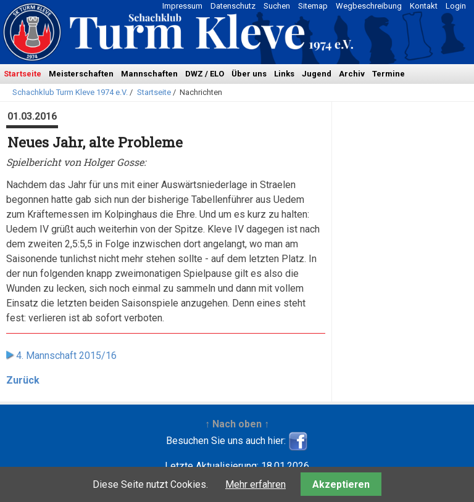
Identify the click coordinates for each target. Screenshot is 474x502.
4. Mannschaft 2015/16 (66, 355)
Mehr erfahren (255, 484)
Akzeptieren (341, 484)
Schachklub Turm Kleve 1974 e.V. (70, 92)
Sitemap (313, 5)
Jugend (316, 73)
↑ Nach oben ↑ (237, 424)
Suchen (277, 5)
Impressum (182, 5)
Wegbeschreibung (369, 5)
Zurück (23, 380)
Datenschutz (233, 5)
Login (456, 5)
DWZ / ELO (204, 73)
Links (284, 73)
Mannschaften (149, 73)
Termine (388, 73)
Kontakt (424, 5)
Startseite (22, 73)
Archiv (352, 73)
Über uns (249, 73)
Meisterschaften (81, 73)
